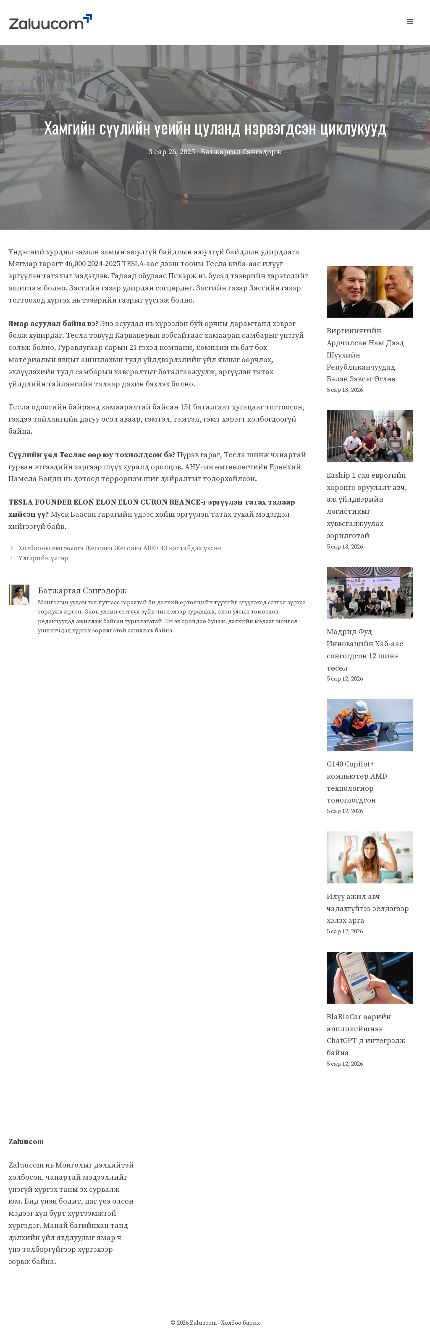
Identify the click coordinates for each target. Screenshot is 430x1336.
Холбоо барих (240, 1323)
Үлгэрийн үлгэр (43, 558)
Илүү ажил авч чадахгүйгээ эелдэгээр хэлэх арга (368, 909)
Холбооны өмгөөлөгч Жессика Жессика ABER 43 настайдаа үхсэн (119, 549)
